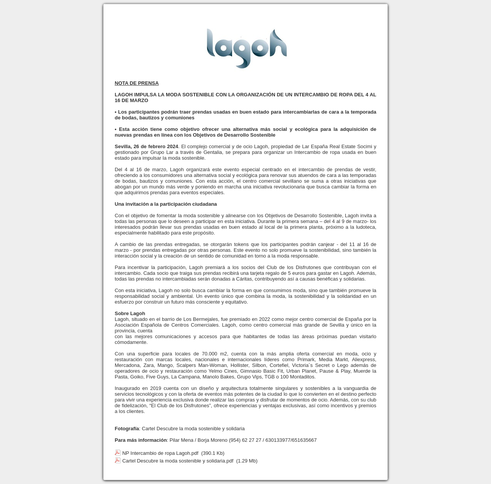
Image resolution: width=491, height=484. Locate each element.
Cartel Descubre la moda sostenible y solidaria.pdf (178, 461)
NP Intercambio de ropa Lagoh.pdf (160, 453)
